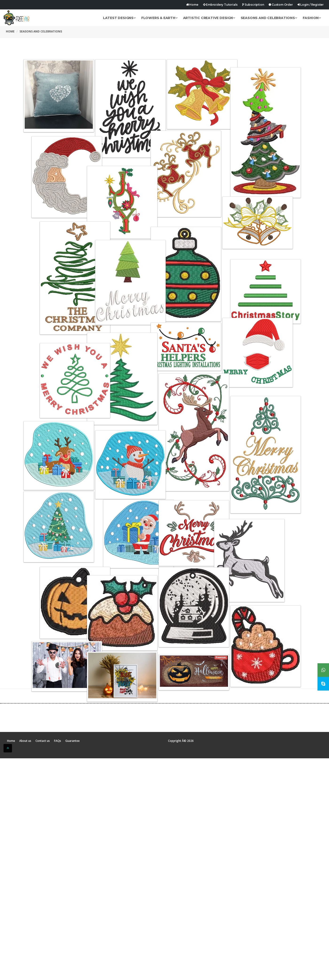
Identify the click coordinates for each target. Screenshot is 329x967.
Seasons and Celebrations (269, 18)
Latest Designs (119, 18)
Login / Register (311, 4)
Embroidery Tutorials (220, 4)
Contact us (42, 740)
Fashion (312, 18)
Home (192, 4)
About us (25, 740)
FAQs (57, 740)
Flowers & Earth (159, 18)
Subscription (253, 4)
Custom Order (281, 4)
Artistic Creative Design (209, 18)
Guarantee (72, 740)
